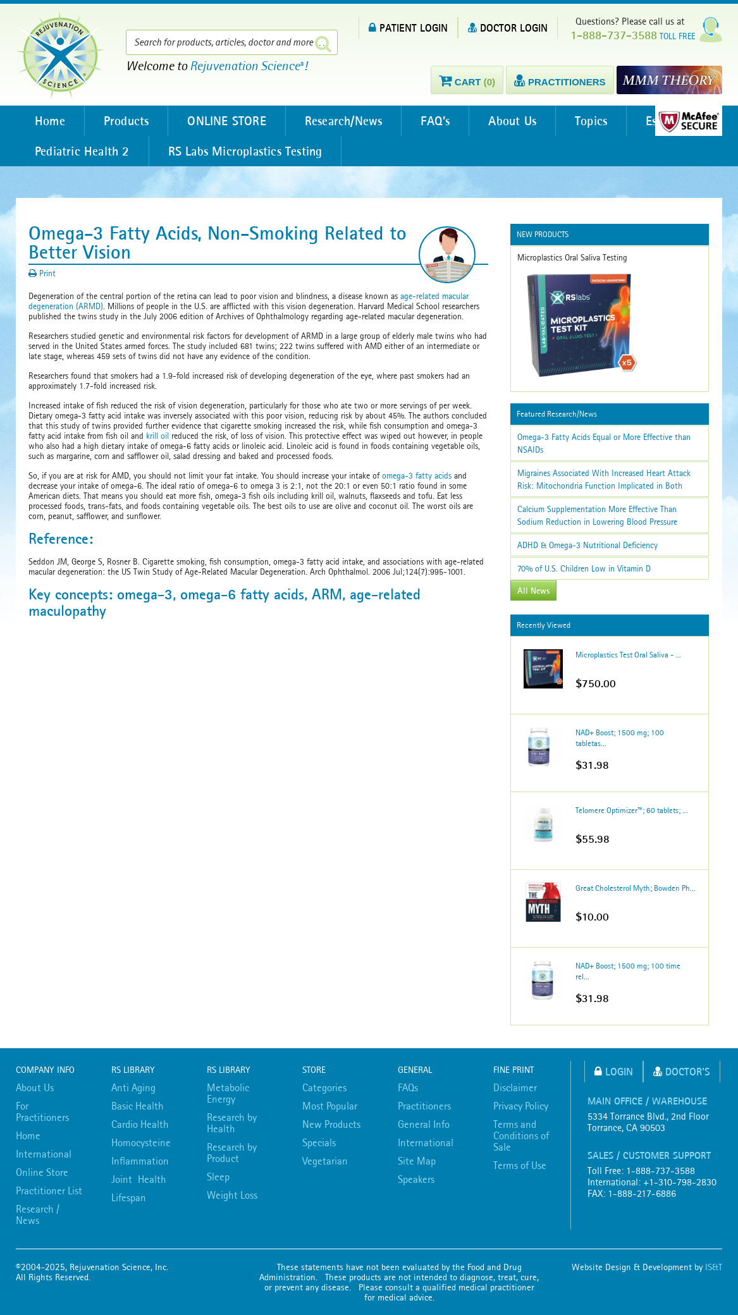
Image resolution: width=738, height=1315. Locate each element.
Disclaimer (515, 1087)
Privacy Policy (520, 1105)
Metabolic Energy (228, 1093)
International (43, 1153)
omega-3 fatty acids (417, 475)
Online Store (42, 1172)
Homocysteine (141, 1142)
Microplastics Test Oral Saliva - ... (628, 654)
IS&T (713, 1267)
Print (42, 273)
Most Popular (329, 1105)
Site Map (417, 1160)
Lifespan (128, 1197)
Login (613, 1071)
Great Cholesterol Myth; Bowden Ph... (635, 888)
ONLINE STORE (226, 120)
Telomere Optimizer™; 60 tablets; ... (631, 810)
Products (126, 120)
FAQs (408, 1087)
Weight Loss (232, 1195)
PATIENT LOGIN (408, 27)
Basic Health (137, 1105)
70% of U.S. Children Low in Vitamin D (584, 568)
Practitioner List (49, 1190)
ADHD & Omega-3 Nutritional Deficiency (587, 545)
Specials (319, 1142)
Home (50, 120)
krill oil (157, 436)
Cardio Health (140, 1124)
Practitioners (424, 1105)
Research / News (37, 1214)
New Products (331, 1124)
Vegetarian (325, 1160)
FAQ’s (435, 120)
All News (533, 590)
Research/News (344, 120)
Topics (591, 120)
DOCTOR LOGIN (508, 27)
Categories (324, 1087)
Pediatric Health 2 (82, 151)
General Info (424, 1124)
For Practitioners (42, 1111)
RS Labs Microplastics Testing (245, 151)
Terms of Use (519, 1165)
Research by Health (232, 1122)
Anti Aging (133, 1087)
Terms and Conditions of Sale (521, 1135)
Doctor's (681, 1071)
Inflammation (140, 1160)
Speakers (416, 1179)
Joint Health (138, 1179)
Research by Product (232, 1152)
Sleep (218, 1176)
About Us (512, 120)
